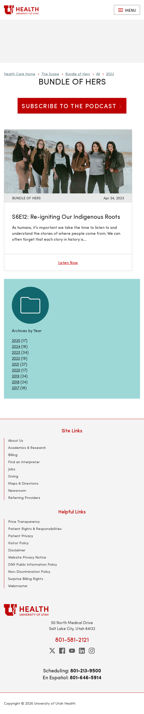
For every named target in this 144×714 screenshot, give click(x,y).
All (98, 73)
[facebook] (62, 651)
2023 (110, 73)
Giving (13, 476)
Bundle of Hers (77, 73)
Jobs (11, 469)
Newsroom (17, 490)
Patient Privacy (20, 535)
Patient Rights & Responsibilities (35, 528)
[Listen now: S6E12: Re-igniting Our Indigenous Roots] (68, 160)
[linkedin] (82, 651)
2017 (15, 387)
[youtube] (72, 651)
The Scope (50, 73)
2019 (15, 375)
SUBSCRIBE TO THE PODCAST (72, 106)
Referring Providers (24, 497)
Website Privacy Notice (27, 557)
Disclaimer (16, 550)
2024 (16, 346)
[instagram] (92, 651)
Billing (13, 454)
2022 (16, 358)
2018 (15, 381)
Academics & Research (27, 447)
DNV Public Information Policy (32, 564)
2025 (16, 340)
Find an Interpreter (24, 461)
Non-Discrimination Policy (29, 571)
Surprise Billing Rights (25, 578)
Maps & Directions (23, 483)
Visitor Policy (18, 543)
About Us (15, 440)
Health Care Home (19, 73)
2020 (16, 370)
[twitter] (52, 651)
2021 (15, 364)
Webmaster (18, 585)
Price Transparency (24, 521)
